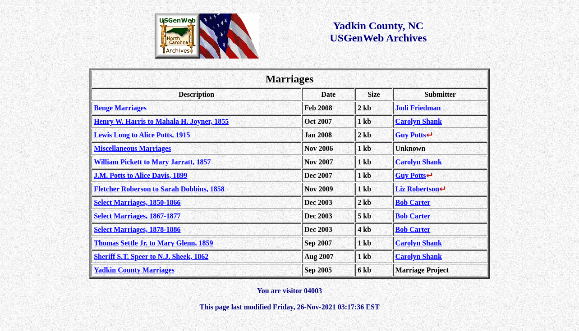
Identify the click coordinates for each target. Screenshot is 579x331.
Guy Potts (413, 135)
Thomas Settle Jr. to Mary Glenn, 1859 (153, 243)
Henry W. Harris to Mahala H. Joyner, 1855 (161, 121)
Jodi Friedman (418, 108)
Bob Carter (413, 202)
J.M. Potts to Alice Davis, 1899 (140, 175)
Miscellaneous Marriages (132, 148)
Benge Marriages (120, 108)
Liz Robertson (420, 189)
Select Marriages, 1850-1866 (137, 202)
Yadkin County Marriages (134, 270)
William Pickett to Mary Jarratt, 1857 (152, 162)
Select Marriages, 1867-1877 (137, 216)
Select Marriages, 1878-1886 (137, 229)
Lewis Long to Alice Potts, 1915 (142, 135)
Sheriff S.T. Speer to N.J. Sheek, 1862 (151, 256)
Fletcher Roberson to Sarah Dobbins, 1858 (159, 189)
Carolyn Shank (418, 121)
